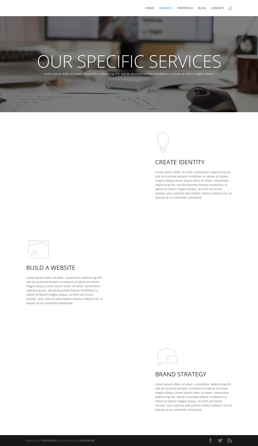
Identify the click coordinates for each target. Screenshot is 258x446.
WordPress (49, 440)
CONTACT (217, 8)
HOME (149, 8)
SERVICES (165, 8)
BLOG (202, 8)
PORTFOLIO (185, 8)
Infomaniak (87, 440)
